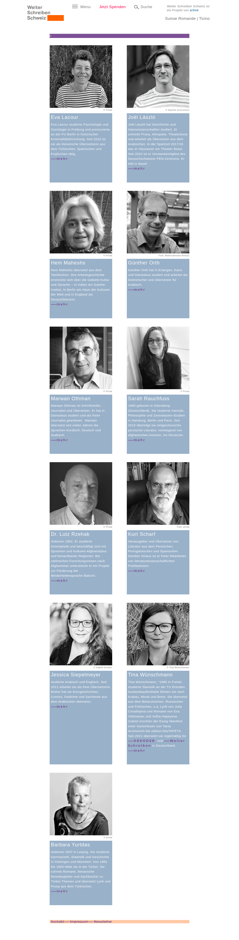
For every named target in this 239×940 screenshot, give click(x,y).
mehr (62, 159)
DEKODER (145, 741)
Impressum (79, 922)
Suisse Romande (180, 18)
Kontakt (57, 922)
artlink (194, 10)
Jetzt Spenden (112, 7)
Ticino (204, 18)
